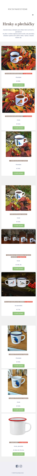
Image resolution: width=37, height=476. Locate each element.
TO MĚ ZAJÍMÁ (18, 85)
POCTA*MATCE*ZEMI (17, 9)
